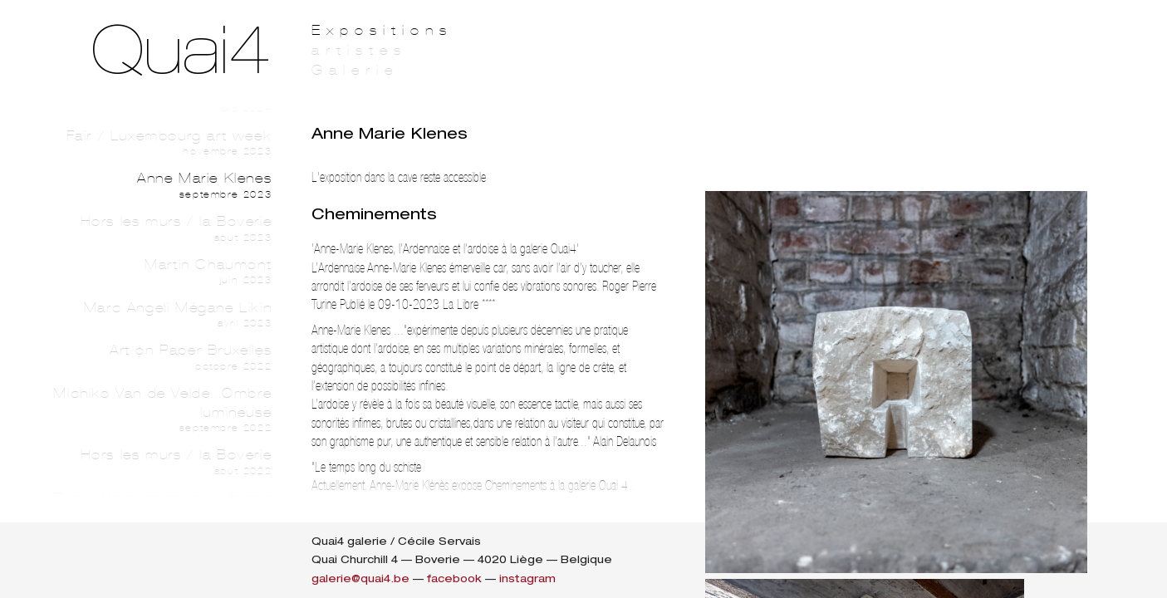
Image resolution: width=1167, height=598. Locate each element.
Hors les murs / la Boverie (159, 228)
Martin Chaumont (159, 272)
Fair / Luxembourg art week (159, 143)
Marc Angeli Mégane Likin (159, 315)
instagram (527, 578)
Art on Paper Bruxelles (159, 357)
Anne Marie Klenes (159, 185)
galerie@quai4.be (360, 578)
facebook (454, 578)
